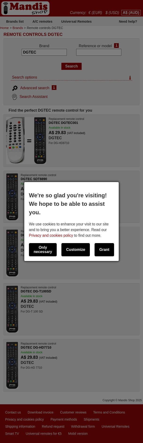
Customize (75, 250)
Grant (104, 250)
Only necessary (43, 249)
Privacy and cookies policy (51, 235)
